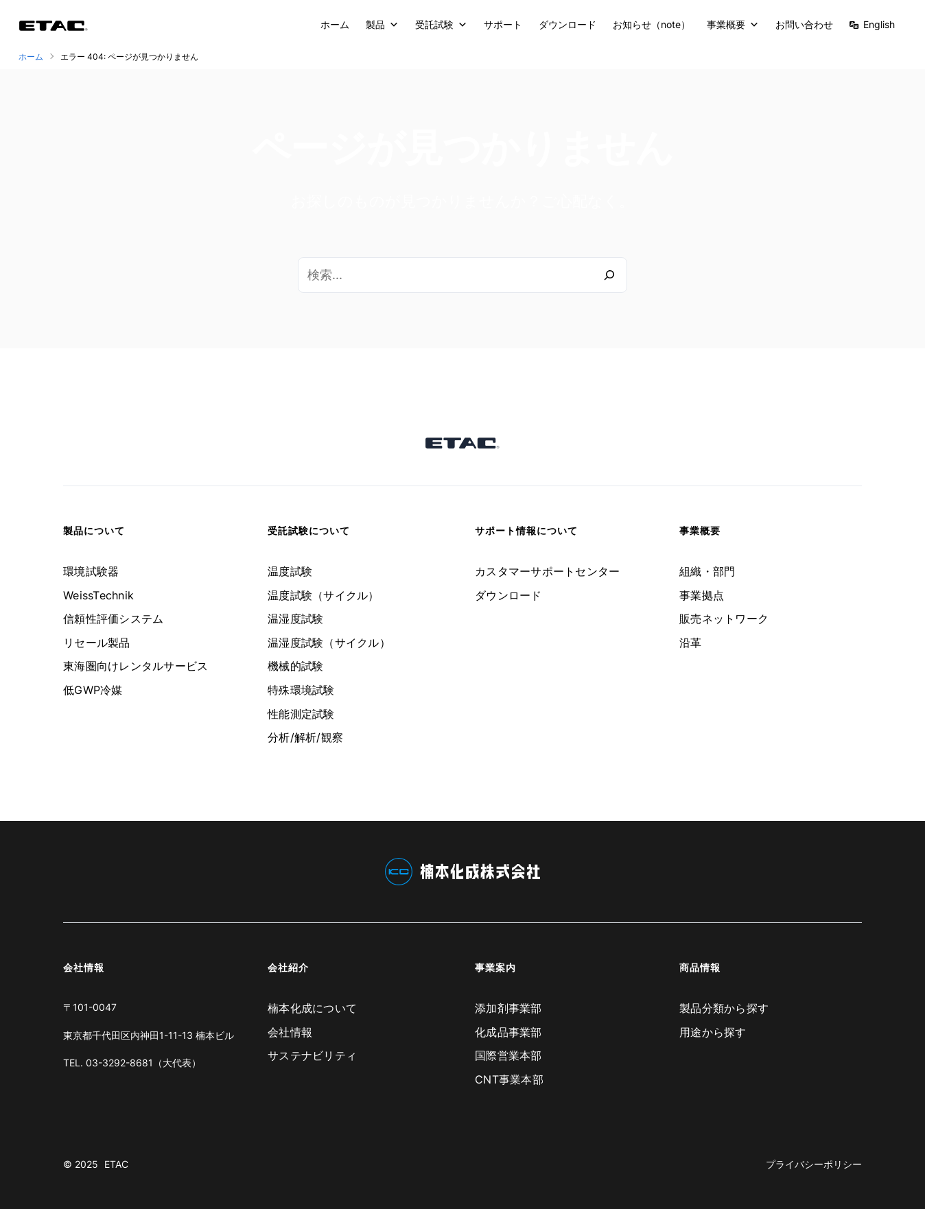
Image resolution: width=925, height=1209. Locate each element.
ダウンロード (567, 24)
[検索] (609, 275)
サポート (503, 24)
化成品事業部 (508, 1032)
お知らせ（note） (651, 24)
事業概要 (733, 24)
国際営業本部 (508, 1055)
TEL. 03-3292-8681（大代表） (132, 1062)
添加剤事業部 (508, 1008)
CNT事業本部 (509, 1079)
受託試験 (441, 24)
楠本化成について (312, 1008)
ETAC (116, 1164)
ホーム (334, 24)
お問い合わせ (804, 24)
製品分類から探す (724, 1008)
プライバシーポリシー (814, 1164)
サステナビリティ (312, 1055)
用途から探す (713, 1032)
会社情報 (290, 1032)
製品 (382, 24)
